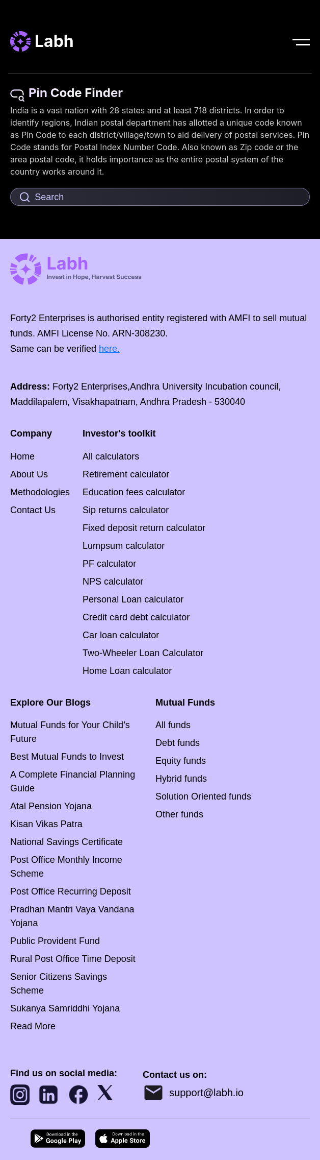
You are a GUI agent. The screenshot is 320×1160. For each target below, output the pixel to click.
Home (22, 456)
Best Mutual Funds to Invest (67, 757)
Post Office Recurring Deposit (70, 891)
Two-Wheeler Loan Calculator (143, 653)
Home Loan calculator (127, 671)
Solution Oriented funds (203, 796)
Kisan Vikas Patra (46, 824)
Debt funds (177, 743)
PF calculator (109, 564)
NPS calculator (113, 581)
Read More (33, 1026)
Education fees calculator (134, 492)
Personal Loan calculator (133, 599)
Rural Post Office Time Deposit (73, 959)
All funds (173, 725)
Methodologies (40, 492)
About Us (29, 474)
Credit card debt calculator (136, 617)
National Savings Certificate (66, 842)
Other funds (179, 814)
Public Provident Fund (55, 941)
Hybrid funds (181, 779)
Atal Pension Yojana (51, 806)
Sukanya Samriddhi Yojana (65, 1008)
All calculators (111, 456)
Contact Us (33, 510)
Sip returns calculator (126, 510)
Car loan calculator (121, 635)
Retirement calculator (126, 474)
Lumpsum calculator (124, 546)
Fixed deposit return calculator (144, 528)
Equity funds (180, 761)
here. (109, 349)
